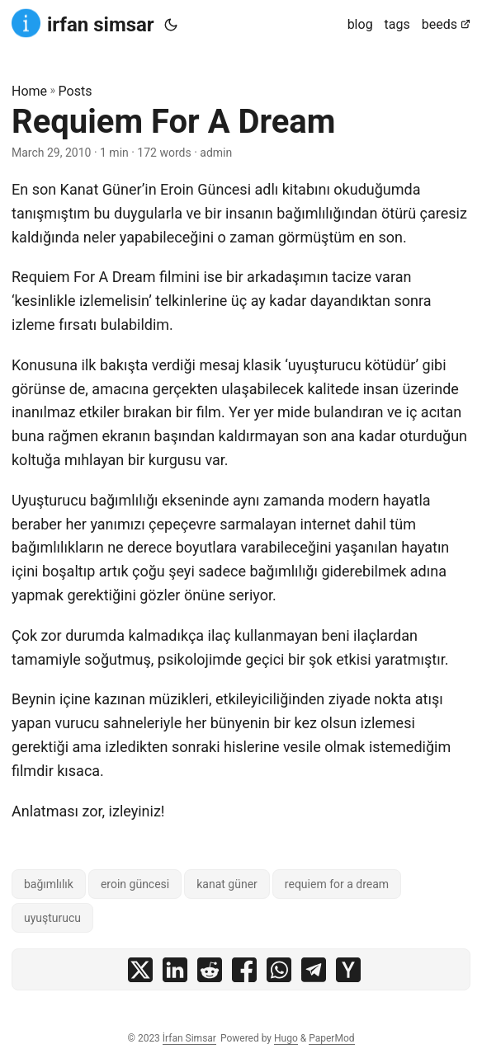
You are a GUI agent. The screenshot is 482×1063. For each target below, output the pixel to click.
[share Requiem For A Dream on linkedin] (175, 973)
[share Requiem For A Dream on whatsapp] (279, 973)
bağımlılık (48, 884)
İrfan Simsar (189, 1038)
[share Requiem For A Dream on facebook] (244, 973)
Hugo (286, 1038)
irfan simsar (83, 23)
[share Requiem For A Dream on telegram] (313, 973)
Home (29, 91)
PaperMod (331, 1038)
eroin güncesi (135, 884)
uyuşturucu (52, 917)
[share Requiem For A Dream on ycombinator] (348, 973)
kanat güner (227, 884)
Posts (75, 91)
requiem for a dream (337, 884)
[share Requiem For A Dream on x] (140, 973)
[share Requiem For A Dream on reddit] (209, 973)
